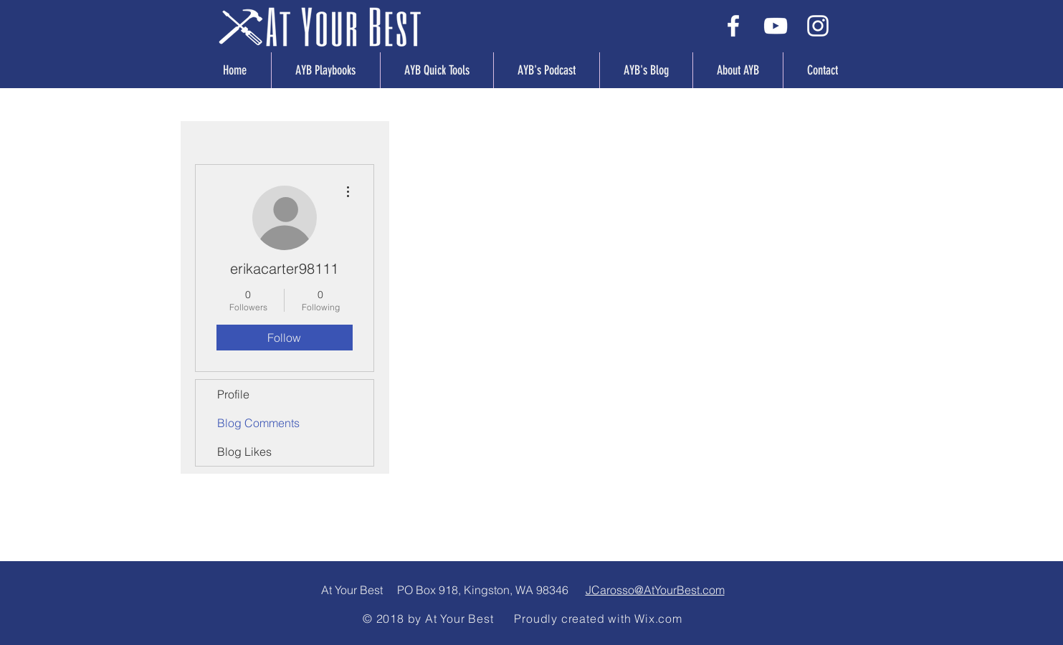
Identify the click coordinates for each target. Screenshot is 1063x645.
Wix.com (658, 618)
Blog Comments (258, 423)
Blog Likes (244, 451)
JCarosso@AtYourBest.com (655, 590)
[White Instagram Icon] (818, 25)
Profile (233, 394)
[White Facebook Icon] (733, 25)
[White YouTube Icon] (775, 25)
